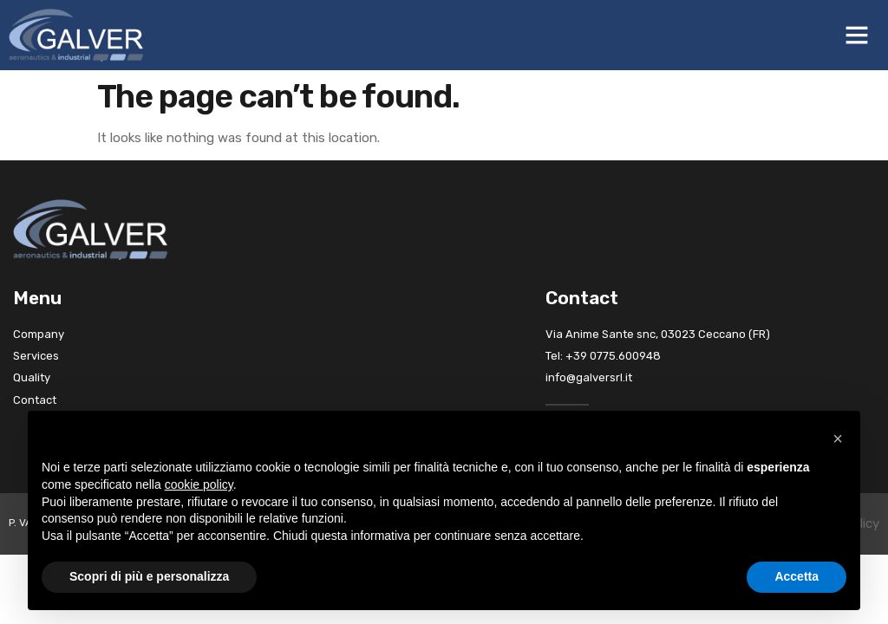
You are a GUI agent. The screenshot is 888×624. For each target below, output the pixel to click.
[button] (857, 34)
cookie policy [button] (199, 484)
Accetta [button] (796, 576)
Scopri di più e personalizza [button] (149, 576)
